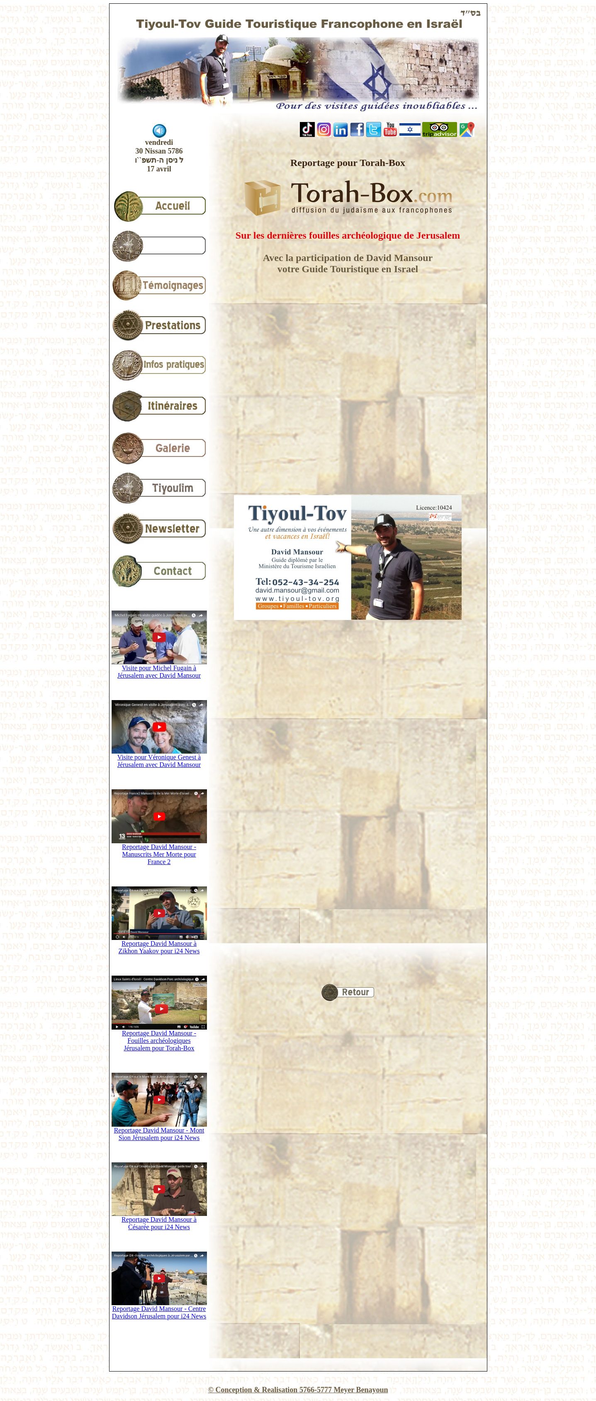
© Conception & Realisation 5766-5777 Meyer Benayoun (298, 1390)
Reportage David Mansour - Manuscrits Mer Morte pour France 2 (159, 851)
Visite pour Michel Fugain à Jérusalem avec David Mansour (159, 669)
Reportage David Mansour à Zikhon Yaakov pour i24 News (159, 944)
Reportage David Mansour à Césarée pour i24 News (159, 1220)
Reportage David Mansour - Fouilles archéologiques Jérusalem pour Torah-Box (159, 1038)
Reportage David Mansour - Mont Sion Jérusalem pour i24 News (159, 1131)
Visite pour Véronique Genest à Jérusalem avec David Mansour (159, 758)
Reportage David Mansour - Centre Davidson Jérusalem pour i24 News (159, 1309)
